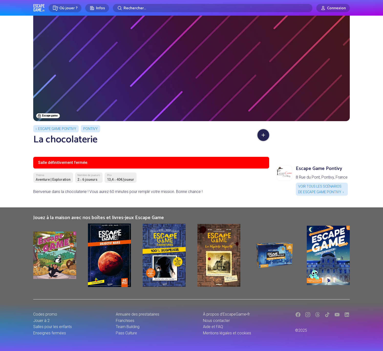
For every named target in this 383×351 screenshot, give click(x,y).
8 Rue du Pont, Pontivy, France (322, 177)
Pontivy (90, 129)
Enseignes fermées (49, 333)
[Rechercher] (212, 8)
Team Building (127, 326)
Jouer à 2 (41, 320)
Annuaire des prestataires (137, 314)
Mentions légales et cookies (227, 333)
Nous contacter (216, 320)
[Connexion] (333, 8)
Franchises (125, 320)
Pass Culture (126, 333)
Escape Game (39, 8)
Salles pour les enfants (52, 326)
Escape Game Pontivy (57, 129)
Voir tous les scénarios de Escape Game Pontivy (319, 189)
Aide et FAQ (213, 326)
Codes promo (45, 314)
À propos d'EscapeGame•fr (226, 314)
